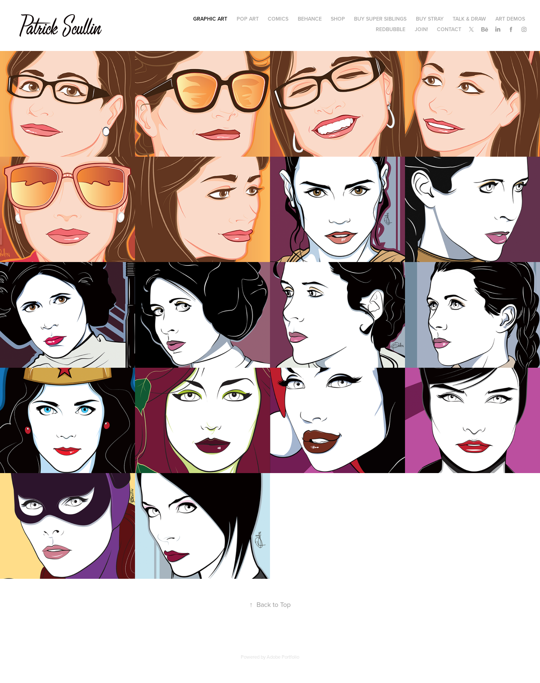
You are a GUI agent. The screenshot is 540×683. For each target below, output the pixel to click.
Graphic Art (210, 18)
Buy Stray (430, 18)
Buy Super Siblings (380, 18)
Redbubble (390, 29)
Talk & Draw (469, 18)
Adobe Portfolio (283, 656)
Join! (421, 29)
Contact (449, 29)
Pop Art (248, 18)
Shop (338, 18)
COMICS (278, 18)
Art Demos (510, 18)
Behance (310, 18)
